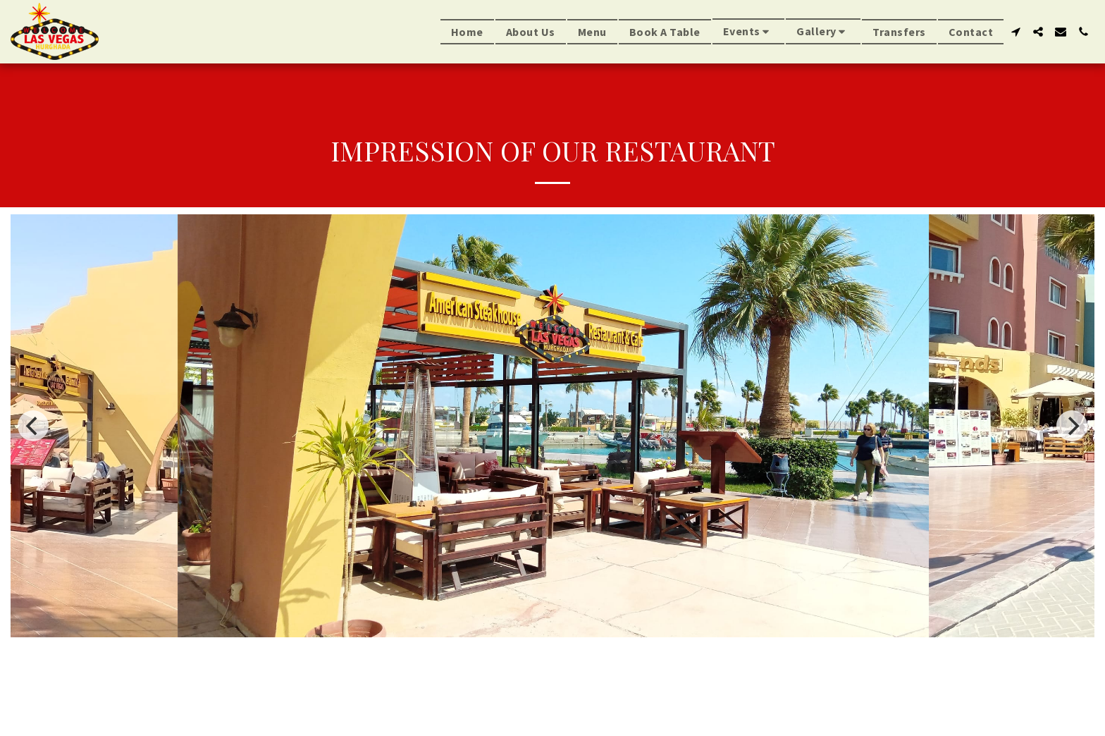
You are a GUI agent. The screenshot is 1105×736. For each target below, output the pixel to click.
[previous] (33, 425)
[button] (748, 31)
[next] (1071, 425)
